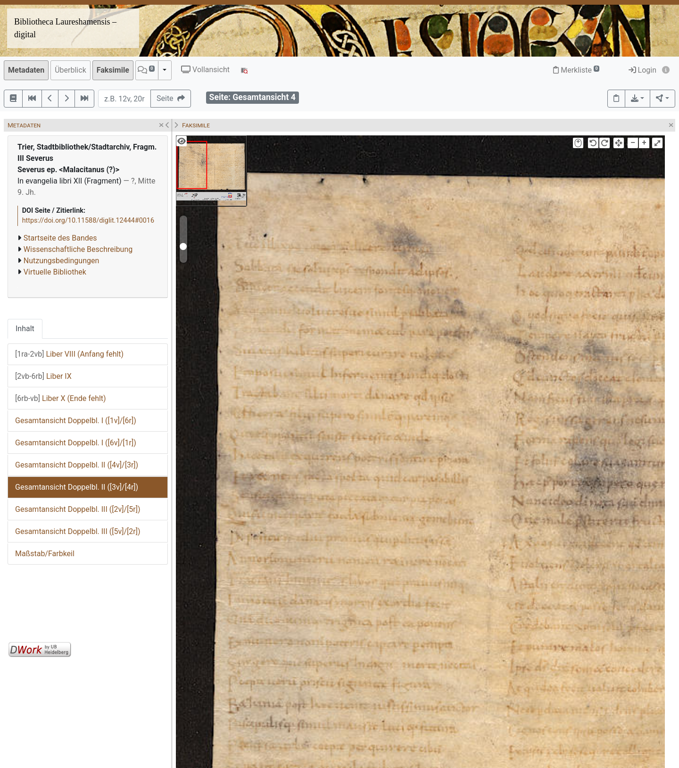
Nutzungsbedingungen (61, 260)
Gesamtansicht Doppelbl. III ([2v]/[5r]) (78, 509)
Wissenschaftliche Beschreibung (78, 249)
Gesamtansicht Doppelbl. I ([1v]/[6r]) (75, 420)
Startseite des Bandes (60, 238)
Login (642, 70)
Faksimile (113, 70)
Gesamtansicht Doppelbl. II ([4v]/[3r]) (76, 464)
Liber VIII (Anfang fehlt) (69, 354)
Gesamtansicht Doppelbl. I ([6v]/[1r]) (75, 442)
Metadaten (26, 70)
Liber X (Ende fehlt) (60, 398)
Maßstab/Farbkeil (45, 553)
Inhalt (25, 328)
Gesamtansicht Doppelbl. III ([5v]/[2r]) (78, 531)
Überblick (70, 70)
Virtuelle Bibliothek (55, 271)
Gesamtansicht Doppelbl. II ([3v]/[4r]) (76, 487)
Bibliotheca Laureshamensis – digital (65, 28)
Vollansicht (205, 69)
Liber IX (43, 376)
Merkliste (576, 70)
